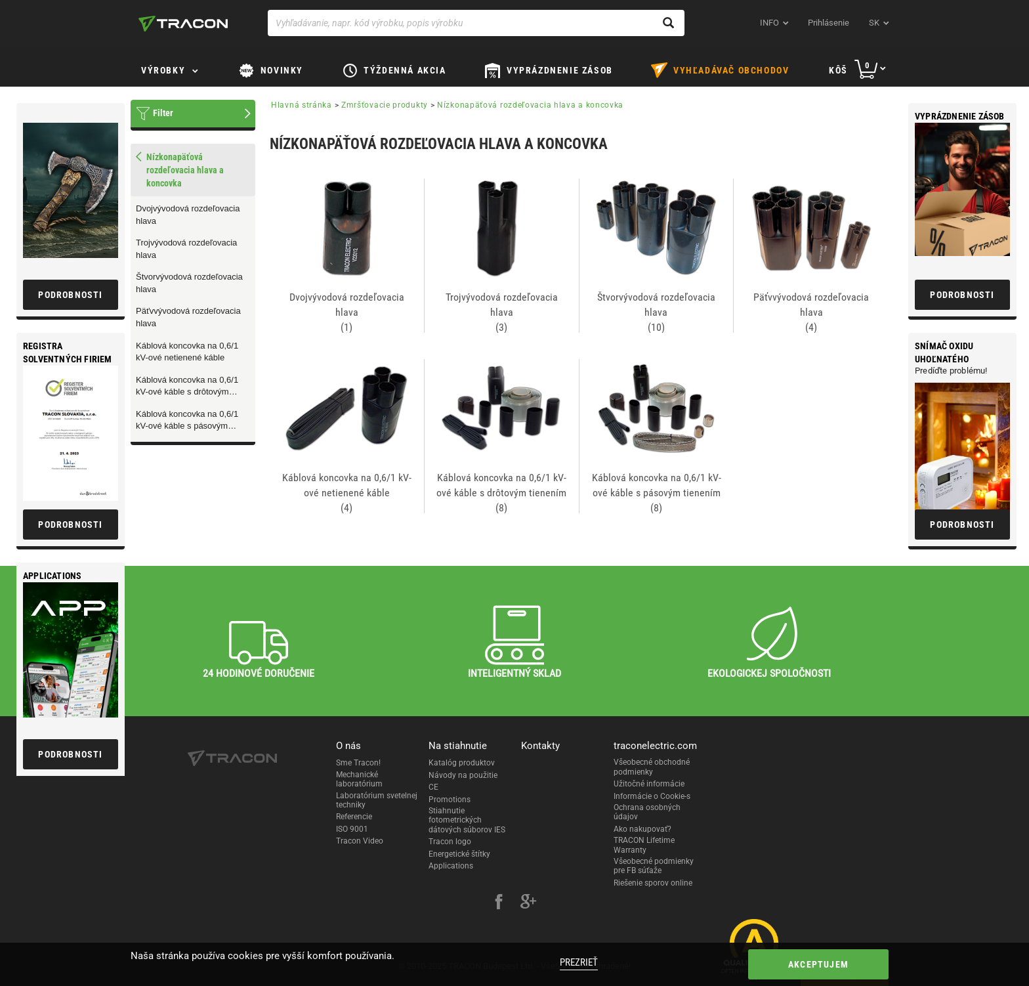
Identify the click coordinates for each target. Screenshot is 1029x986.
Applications (451, 865)
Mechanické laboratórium (359, 779)
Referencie (354, 816)
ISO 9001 (352, 829)
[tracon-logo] (183, 23)
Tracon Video (359, 841)
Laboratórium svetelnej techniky (376, 800)
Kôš (838, 70)
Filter (163, 113)
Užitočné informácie (649, 783)
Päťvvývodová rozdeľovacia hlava (188, 317)
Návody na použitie (463, 775)
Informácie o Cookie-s (652, 796)
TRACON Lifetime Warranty (644, 845)
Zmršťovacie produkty (384, 105)
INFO (769, 23)
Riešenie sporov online (653, 883)
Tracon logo (450, 841)
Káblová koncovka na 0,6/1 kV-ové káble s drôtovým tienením (187, 386)
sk (874, 23)
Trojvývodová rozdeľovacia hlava (186, 249)
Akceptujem (818, 964)
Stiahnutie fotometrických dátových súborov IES (467, 820)
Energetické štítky (459, 854)
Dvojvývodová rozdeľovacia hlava (188, 215)
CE (433, 787)
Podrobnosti (962, 294)
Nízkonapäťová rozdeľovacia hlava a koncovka (530, 105)
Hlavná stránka (301, 105)
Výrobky (163, 70)
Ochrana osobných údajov (647, 812)
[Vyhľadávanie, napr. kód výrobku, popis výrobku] (476, 23)
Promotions (450, 799)
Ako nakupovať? (642, 829)
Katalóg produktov (462, 762)
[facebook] (499, 903)
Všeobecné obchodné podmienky (652, 767)
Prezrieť (579, 962)
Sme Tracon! (358, 762)
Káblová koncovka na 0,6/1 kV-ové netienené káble (187, 352)
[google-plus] (528, 903)
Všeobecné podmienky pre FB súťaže (654, 866)
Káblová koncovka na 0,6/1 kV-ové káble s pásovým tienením (187, 421)
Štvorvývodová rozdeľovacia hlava (189, 283)
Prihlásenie (828, 23)
